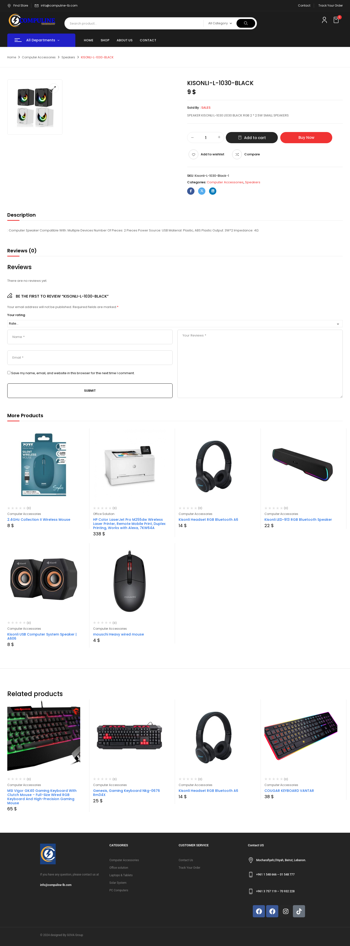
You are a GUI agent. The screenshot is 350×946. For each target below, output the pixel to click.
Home (11, 57)
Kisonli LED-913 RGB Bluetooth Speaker (298, 519)
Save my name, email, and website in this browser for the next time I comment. (73, 373)
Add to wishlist (212, 154)
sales (205, 107)
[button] (336, 20)
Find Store (17, 5)
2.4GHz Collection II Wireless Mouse (38, 519)
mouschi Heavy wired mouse (118, 634)
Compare (252, 154)
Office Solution (103, 514)
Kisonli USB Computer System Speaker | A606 (42, 636)
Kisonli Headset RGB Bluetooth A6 (208, 519)
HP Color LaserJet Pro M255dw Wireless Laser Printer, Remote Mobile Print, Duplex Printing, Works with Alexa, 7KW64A (129, 523)
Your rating (16, 315)
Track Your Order (330, 5)
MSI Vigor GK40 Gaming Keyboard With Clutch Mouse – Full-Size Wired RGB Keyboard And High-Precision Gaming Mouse (42, 796)
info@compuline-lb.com (59, 5)
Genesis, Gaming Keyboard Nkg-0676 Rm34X (126, 792)
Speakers (68, 57)
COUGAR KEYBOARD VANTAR (289, 790)
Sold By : (194, 107)
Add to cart (255, 137)
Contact (304, 5)
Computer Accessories (39, 57)
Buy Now (306, 137)
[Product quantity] (205, 137)
